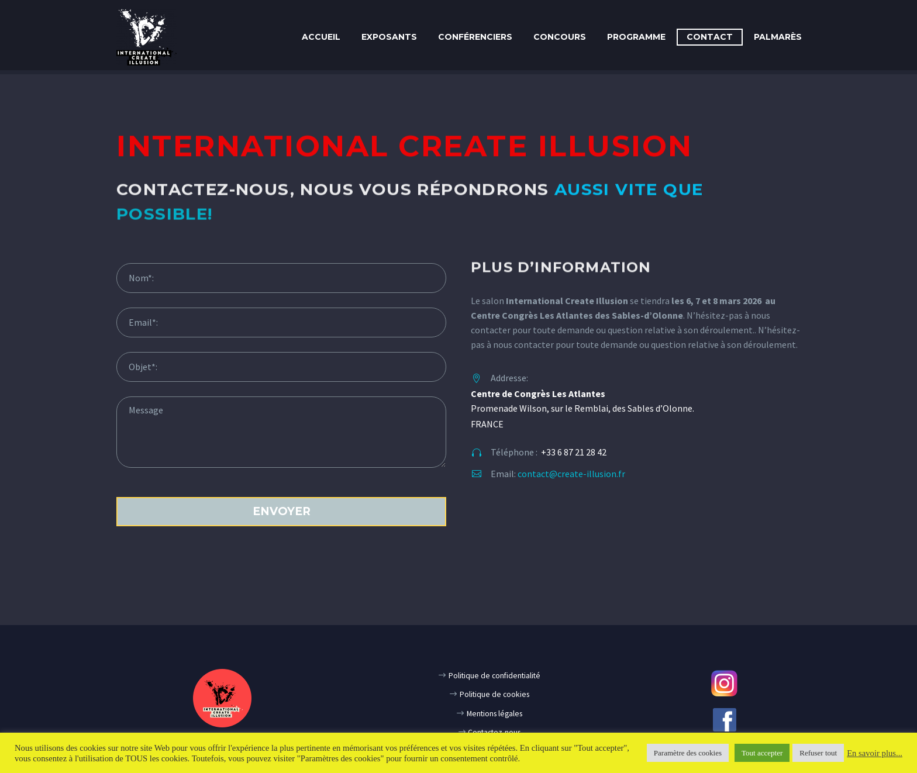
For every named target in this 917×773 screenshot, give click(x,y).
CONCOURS (559, 37)
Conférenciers (475, 37)
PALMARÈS (778, 37)
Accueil (321, 37)
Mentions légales (494, 714)
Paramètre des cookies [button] (688, 752)
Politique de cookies (494, 694)
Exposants (389, 37)
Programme (636, 37)
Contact (710, 37)
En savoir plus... (874, 753)
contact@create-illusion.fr (571, 473)
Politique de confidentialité (494, 676)
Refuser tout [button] (818, 752)
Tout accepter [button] (762, 752)
